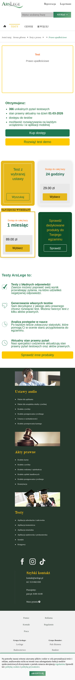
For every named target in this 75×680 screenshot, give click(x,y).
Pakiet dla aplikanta (25, 399)
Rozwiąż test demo (37, 142)
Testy (14, 26)
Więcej (43, 26)
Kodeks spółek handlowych (28, 474)
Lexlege (19, 644)
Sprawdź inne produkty (37, 355)
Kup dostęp (37, 133)
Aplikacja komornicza (26, 525)
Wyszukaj (18, 197)
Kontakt (26, 624)
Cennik (28, 26)
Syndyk (21, 539)
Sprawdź (55, 248)
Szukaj (62, 14)
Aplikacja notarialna (26, 530)
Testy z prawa (35, 37)
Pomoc (26, 618)
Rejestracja (50, 4)
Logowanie (65, 4)
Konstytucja (22, 484)
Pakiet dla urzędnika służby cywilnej (32, 404)
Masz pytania (33, 602)
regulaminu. (60, 664)
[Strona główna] (5, 27)
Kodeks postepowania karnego (30, 423)
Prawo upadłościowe (58, 37)
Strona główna (19, 37)
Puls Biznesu (55, 644)
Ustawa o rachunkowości (28, 419)
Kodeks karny (23, 460)
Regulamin (48, 624)
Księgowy (22, 544)
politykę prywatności (30, 667)
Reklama (49, 618)
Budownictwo (20, 650)
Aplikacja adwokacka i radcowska (31, 520)
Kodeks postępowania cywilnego (31, 414)
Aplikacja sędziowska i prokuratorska (32, 535)
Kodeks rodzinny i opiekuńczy (30, 469)
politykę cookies (12, 667)
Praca (26, 631)
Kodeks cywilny (24, 409)
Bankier (55, 650)
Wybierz (55, 196)
